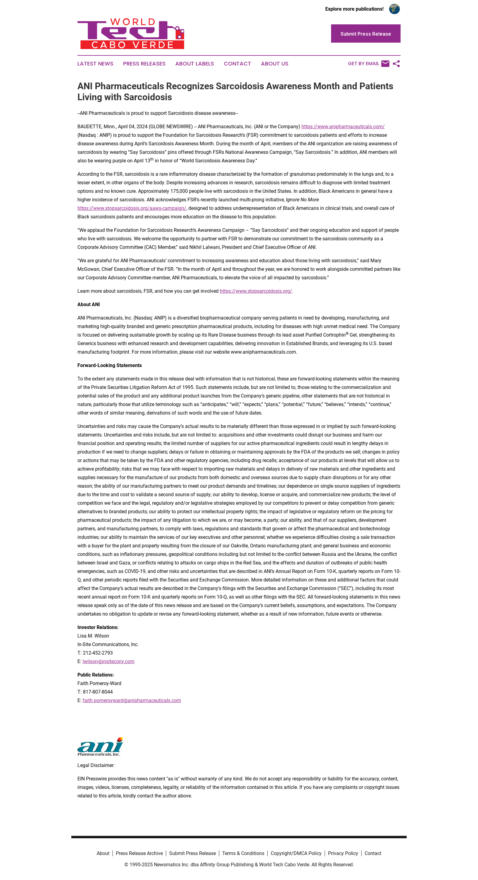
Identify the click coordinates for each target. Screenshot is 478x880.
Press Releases (144, 63)
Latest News (95, 63)
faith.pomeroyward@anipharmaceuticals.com (132, 700)
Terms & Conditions (243, 853)
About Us (274, 63)
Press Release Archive (139, 853)
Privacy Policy (343, 853)
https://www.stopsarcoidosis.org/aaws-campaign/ (131, 208)
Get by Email (369, 63)
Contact (237, 63)
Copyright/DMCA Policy (296, 853)
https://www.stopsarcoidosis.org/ (256, 291)
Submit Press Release (192, 853)
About (103, 853)
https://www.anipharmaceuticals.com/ (343, 126)
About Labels (194, 63)
